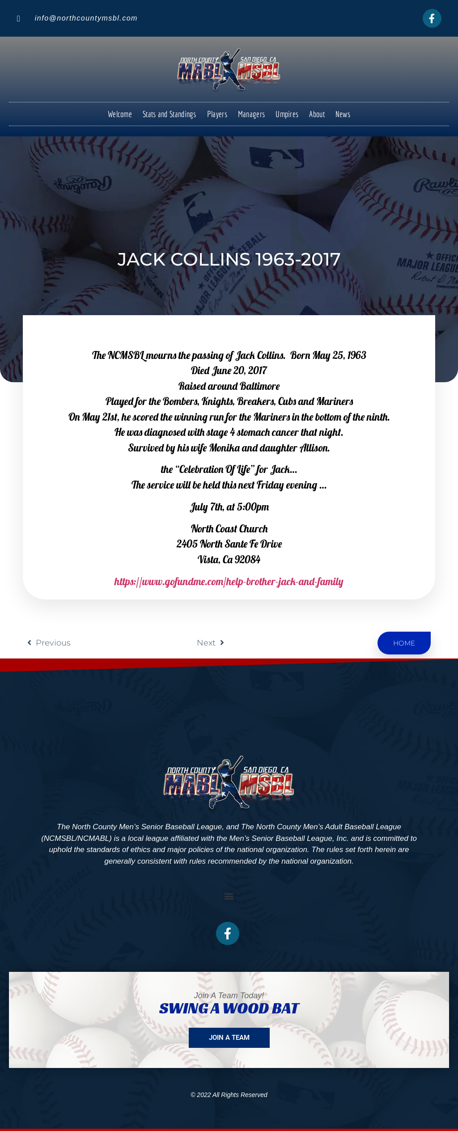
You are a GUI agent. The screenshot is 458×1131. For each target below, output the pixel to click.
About (317, 114)
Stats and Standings (169, 114)
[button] (229, 896)
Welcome (120, 114)
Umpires (287, 114)
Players (217, 114)
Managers (251, 114)
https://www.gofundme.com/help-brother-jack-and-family (229, 581)
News (342, 114)
